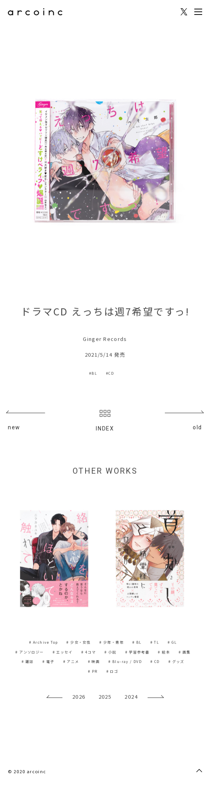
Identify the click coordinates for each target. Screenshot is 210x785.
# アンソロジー (29, 652)
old (197, 428)
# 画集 (185, 652)
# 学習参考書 (137, 652)
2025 (105, 697)
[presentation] (54, 700)
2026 (79, 697)
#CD (110, 374)
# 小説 (110, 652)
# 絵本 (164, 652)
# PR (93, 672)
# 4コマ (88, 652)
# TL (154, 643)
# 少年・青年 (111, 643)
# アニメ (71, 662)
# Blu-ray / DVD (125, 662)
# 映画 (94, 662)
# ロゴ (112, 672)
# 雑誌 (28, 662)
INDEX (105, 422)
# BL (137, 643)
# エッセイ (63, 652)
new (14, 428)
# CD (155, 662)
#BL (93, 374)
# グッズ (176, 662)
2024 (131, 697)
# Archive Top (43, 643)
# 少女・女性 (78, 643)
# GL (172, 643)
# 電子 (48, 662)
